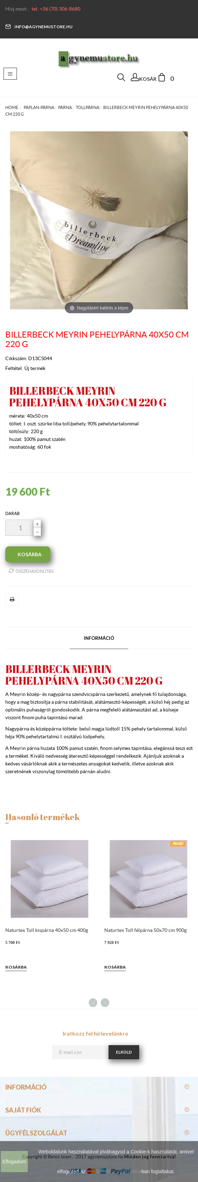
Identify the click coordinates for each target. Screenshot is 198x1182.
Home (11, 107)
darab (12, 513)
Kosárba (16, 967)
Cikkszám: (16, 358)
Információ (99, 638)
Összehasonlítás (31, 571)
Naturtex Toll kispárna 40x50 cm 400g (46, 930)
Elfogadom (14, 1161)
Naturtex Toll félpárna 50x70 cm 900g (145, 930)
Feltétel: (14, 368)
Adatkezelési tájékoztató (113, 1171)
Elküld (124, 1052)
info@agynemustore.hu (39, 26)
